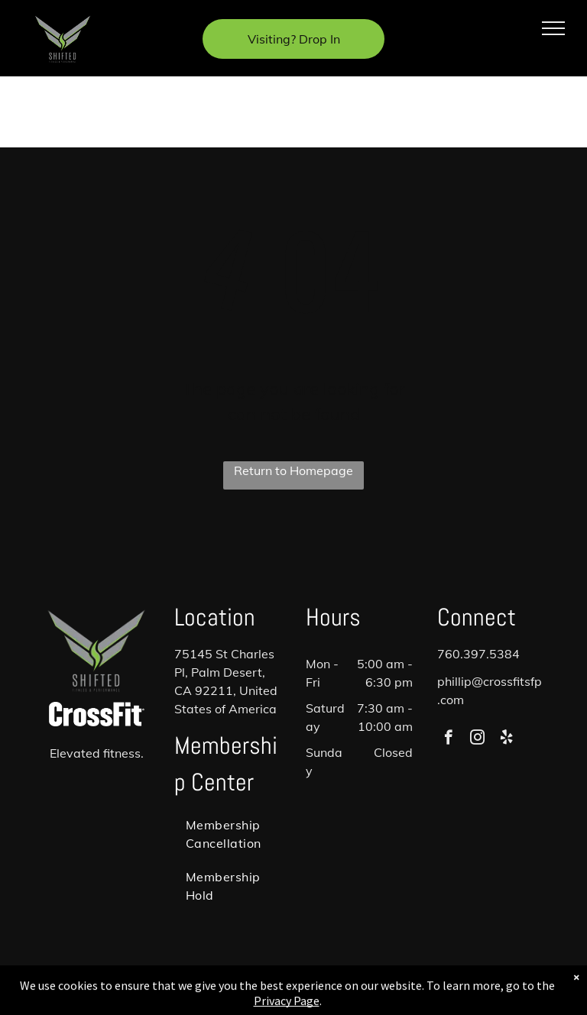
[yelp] (506, 739)
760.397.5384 (478, 653)
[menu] (553, 28)
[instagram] (477, 739)
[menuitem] (229, 833)
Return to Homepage (293, 470)
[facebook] (448, 739)
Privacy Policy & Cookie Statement (242, 986)
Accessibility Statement (368, 986)
